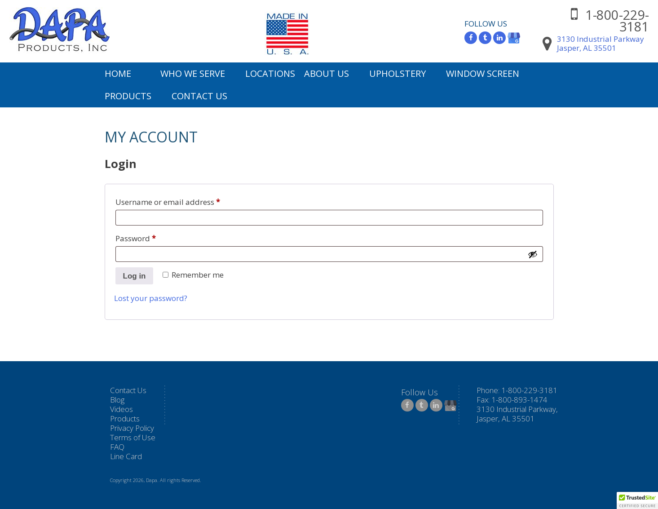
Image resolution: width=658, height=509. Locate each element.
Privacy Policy (132, 428)
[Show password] (533, 254)
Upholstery (397, 73)
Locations (270, 73)
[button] (637, 500)
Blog (117, 399)
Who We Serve (192, 73)
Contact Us (199, 96)
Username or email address (183, 201)
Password (151, 237)
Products (128, 96)
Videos (121, 409)
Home (118, 73)
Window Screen (482, 73)
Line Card (126, 456)
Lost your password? (150, 298)
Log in (134, 276)
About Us (326, 73)
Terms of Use (132, 437)
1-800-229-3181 (617, 20)
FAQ (117, 447)
